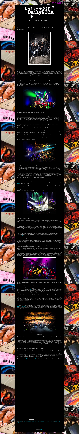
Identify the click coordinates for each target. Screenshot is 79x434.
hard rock (39, 421)
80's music (20, 421)
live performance (46, 421)
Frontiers (23, 235)
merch (40, 358)
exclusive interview (34, 421)
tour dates (36, 336)
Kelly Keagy (42, 421)
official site (28, 358)
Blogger (41, 429)
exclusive (30, 421)
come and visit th (19, 306)
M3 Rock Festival (52, 421)
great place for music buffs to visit (52, 308)
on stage (31, 289)
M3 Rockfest (56, 421)
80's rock (24, 421)
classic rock (27, 421)
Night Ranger (19, 183)
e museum (24, 306)
